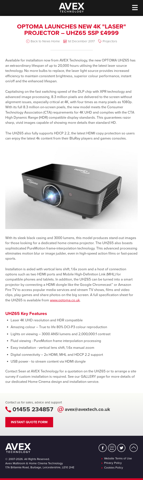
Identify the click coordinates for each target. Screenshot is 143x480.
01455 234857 (33, 409)
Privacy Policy (113, 463)
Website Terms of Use (118, 458)
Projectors (110, 41)
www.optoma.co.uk (65, 300)
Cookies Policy (113, 467)
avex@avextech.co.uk (87, 409)
